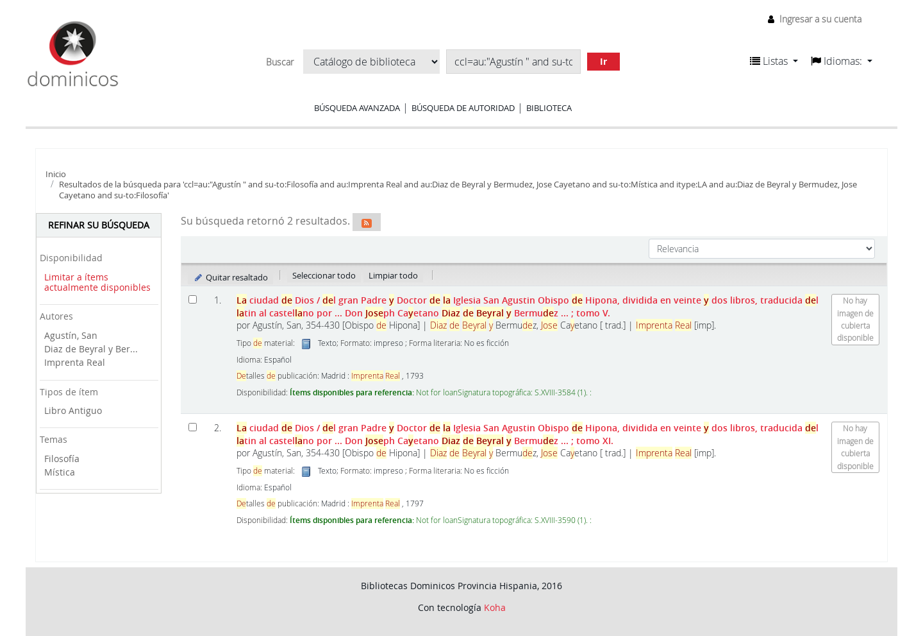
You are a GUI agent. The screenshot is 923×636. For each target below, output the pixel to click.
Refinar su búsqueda (98, 225)
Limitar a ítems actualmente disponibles (97, 282)
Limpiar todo (393, 275)
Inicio (56, 174)
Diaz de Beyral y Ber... (91, 349)
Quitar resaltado (230, 277)
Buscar (280, 62)
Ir (603, 61)
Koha (495, 607)
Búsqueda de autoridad (463, 108)
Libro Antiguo (73, 410)
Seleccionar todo (324, 275)
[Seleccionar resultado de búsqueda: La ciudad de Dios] (192, 299)
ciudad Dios (528, 306)
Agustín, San (70, 335)
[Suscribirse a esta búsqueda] (367, 222)
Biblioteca (549, 108)
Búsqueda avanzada (357, 108)
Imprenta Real (74, 362)
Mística (59, 472)
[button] (774, 61)
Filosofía (61, 458)
